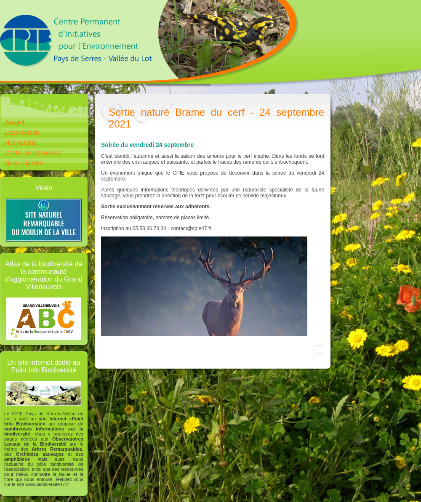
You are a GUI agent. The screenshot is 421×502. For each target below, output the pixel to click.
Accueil (14, 122)
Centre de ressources (33, 152)
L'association (22, 132)
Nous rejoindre (24, 162)
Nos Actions (20, 142)
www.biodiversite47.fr (47, 484)
